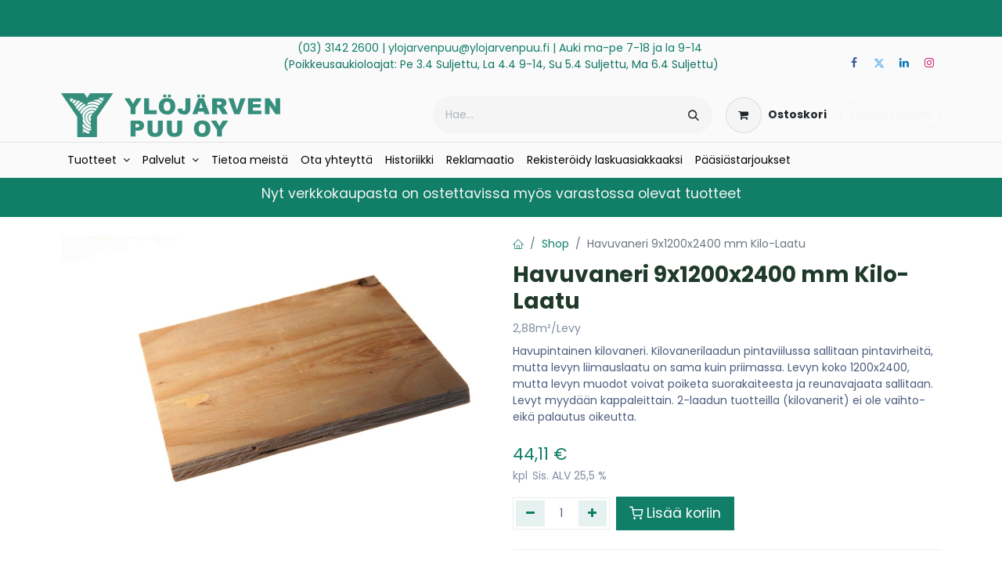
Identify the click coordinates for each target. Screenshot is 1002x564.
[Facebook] (854, 63)
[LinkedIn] (904, 63)
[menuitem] (98, 160)
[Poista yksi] (530, 513)
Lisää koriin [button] (675, 513)
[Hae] (693, 115)
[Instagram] (929, 63)
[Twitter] (879, 63)
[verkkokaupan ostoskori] (776, 115)
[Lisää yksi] (592, 513)
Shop (555, 243)
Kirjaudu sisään (890, 114)
